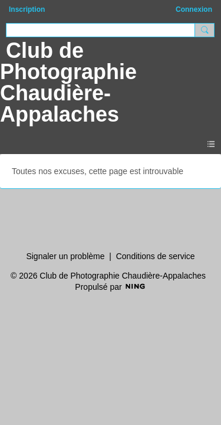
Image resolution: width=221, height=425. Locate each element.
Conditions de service (155, 256)
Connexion (194, 9)
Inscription (27, 9)
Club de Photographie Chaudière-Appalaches (68, 82)
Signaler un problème (65, 256)
